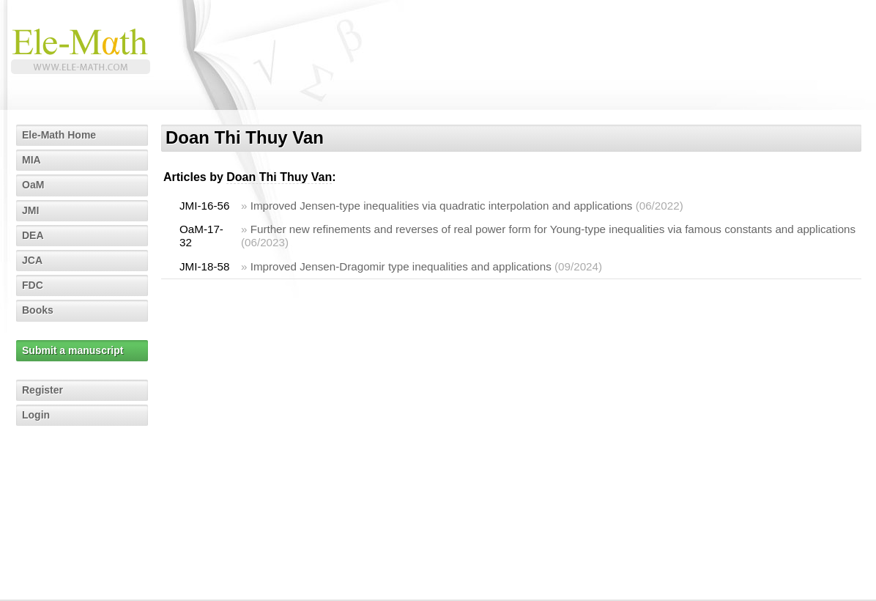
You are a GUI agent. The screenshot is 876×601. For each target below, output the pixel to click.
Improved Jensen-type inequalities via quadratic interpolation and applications (441, 205)
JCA (32, 260)
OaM (33, 185)
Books (37, 310)
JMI (30, 210)
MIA (31, 160)
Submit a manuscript (72, 350)
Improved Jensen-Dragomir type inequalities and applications (401, 266)
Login (36, 415)
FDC (32, 285)
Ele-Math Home (59, 135)
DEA (33, 235)
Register (42, 390)
